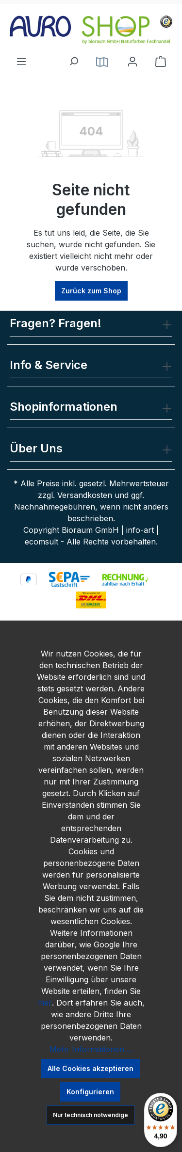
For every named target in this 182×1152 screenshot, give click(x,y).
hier (45, 1003)
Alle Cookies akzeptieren (90, 1068)
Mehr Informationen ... (91, 1049)
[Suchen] (73, 58)
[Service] (102, 61)
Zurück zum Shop (91, 291)
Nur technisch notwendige (90, 1115)
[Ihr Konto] (132, 61)
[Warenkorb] (160, 61)
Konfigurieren (90, 1092)
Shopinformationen (63, 407)
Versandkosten (84, 495)
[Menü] (21, 58)
